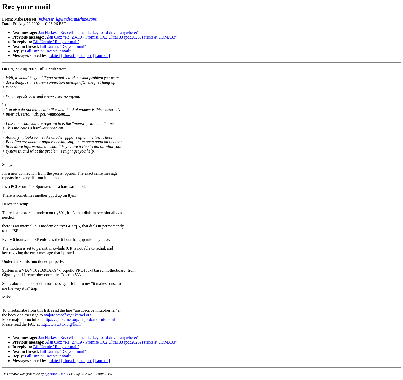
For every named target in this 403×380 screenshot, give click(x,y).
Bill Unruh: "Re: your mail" (56, 42)
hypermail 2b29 (55, 374)
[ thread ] (68, 55)
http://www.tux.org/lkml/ (61, 324)
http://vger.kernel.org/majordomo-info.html (79, 319)
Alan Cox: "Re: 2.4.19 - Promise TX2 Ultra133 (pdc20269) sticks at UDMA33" (111, 37)
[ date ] (54, 55)
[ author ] (102, 55)
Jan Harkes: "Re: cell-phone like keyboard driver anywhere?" (88, 32)
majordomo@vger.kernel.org (67, 315)
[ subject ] (85, 55)
